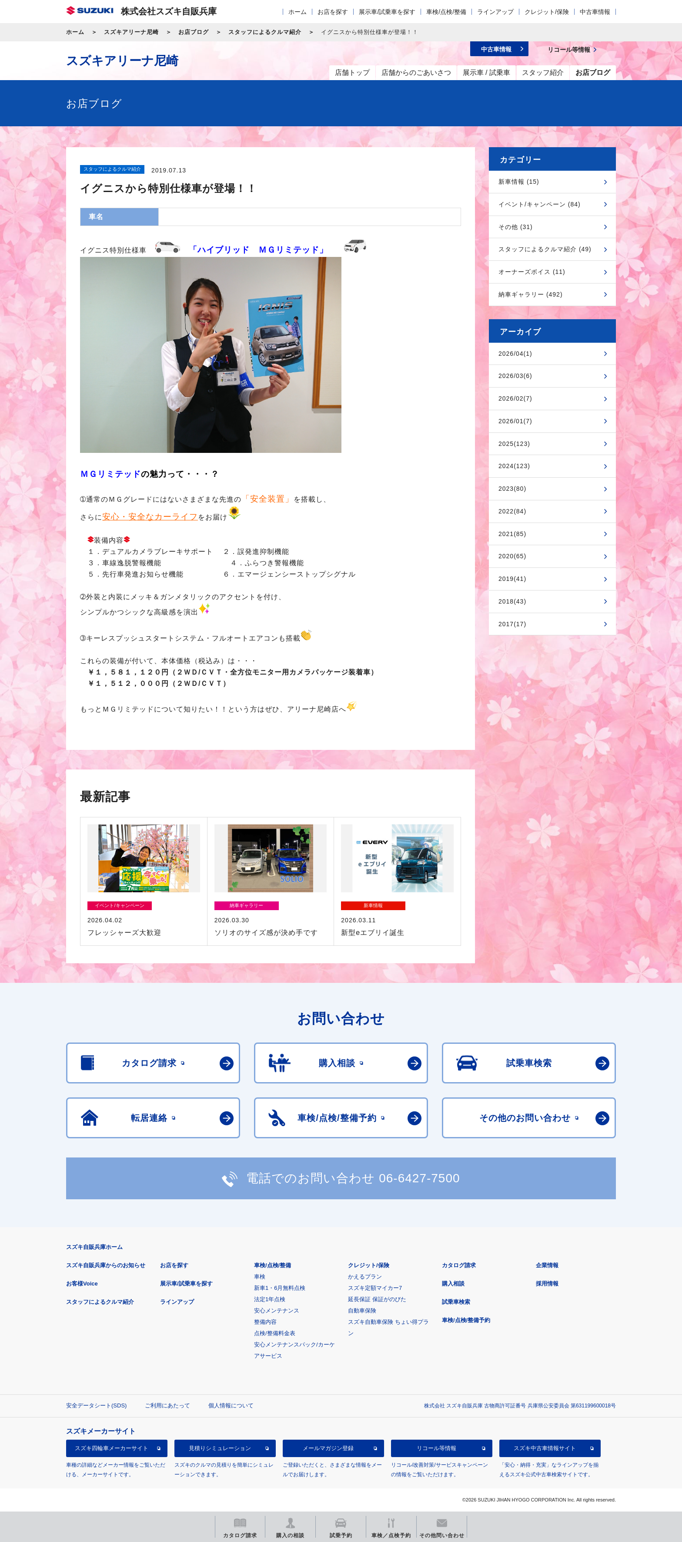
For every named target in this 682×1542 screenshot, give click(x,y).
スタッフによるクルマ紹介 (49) (545, 249)
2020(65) (512, 556)
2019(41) (512, 578)
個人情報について (231, 1405)
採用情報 (547, 1283)
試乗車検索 (456, 1302)
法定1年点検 (269, 1299)
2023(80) (512, 488)
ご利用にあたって (167, 1405)
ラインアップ (495, 12)
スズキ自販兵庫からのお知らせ (105, 1265)
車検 (259, 1276)
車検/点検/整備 (446, 12)
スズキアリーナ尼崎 (131, 32)
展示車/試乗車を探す (387, 12)
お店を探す (333, 12)
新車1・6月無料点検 (279, 1288)
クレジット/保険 (547, 12)
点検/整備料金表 (274, 1333)
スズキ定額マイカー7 (375, 1288)
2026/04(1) (515, 353)
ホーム (297, 12)
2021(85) (512, 533)
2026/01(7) (515, 421)
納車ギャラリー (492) (530, 294)
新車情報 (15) (518, 181)
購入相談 (453, 1283)
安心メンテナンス (276, 1310)
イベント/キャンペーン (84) (539, 204)
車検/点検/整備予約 (466, 1320)
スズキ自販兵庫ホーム (94, 1247)
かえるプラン (365, 1276)
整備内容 (265, 1322)
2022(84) (512, 511)
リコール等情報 (436, 1448)
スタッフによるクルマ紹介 (264, 32)
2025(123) (514, 443)
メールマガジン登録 (328, 1448)
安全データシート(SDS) (96, 1405)
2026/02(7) (515, 398)
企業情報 (547, 1265)
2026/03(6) (515, 375)
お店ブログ (193, 32)
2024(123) (514, 465)
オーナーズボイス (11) (531, 271)
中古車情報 (595, 12)
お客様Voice (82, 1283)
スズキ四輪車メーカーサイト (111, 1448)
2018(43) (512, 601)
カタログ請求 (459, 1265)
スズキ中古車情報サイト (545, 1448)
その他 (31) (515, 226)
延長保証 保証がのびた (377, 1299)
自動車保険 (362, 1310)
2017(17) (512, 624)
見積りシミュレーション (220, 1448)
